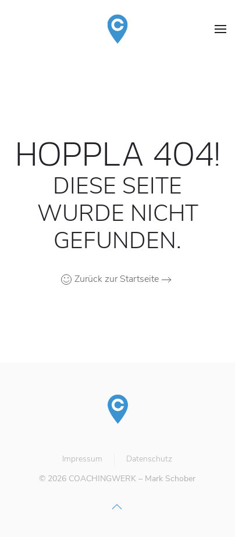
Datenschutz (149, 458)
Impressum (82, 458)
